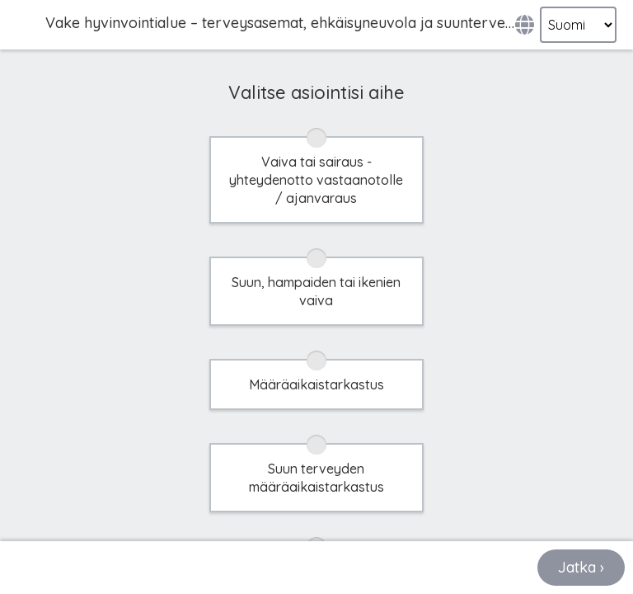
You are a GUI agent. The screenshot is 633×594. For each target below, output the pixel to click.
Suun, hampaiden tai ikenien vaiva (316, 291)
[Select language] (578, 25)
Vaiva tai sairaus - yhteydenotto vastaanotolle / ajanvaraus (316, 179)
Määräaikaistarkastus (316, 384)
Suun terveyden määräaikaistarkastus (316, 477)
